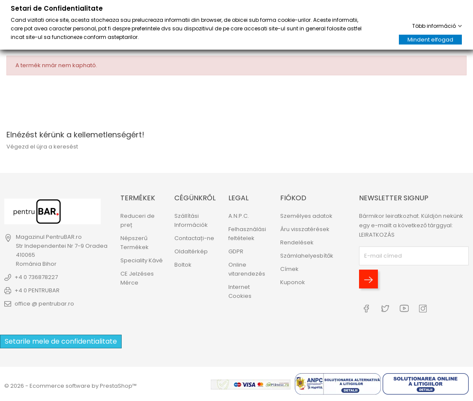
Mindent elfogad (430, 40)
